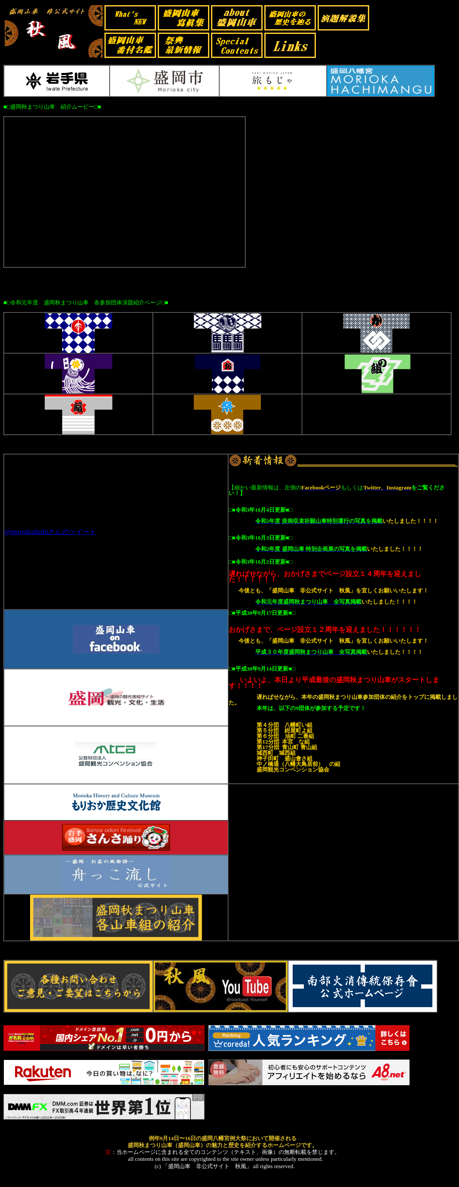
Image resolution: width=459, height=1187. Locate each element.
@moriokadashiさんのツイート (50, 531)
